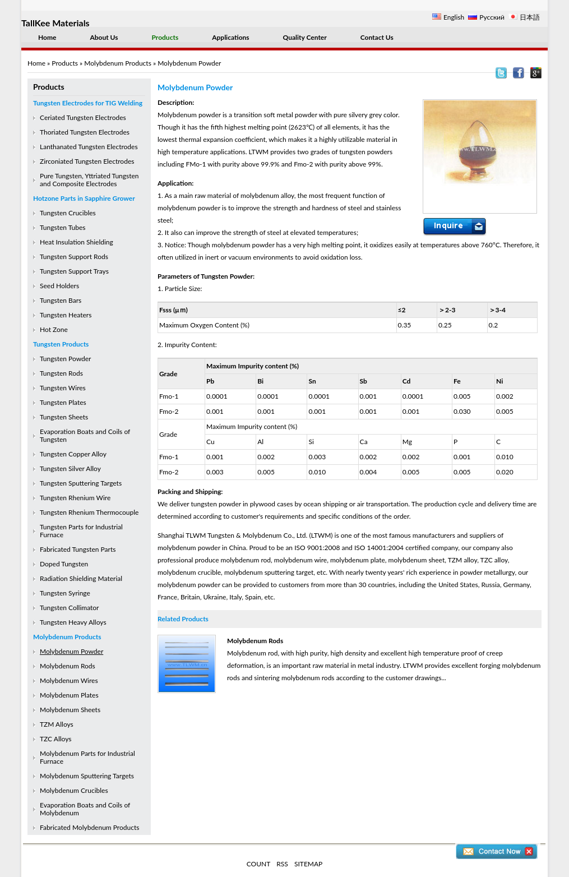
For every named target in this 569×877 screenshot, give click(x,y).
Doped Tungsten (64, 564)
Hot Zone (54, 329)
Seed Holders (59, 285)
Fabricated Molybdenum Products (89, 827)
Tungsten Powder (65, 358)
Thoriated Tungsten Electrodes (84, 132)
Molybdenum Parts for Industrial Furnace (87, 757)
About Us (104, 37)
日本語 (530, 17)
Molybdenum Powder (71, 651)
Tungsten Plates (63, 402)
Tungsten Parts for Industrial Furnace (81, 531)
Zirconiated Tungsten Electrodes (87, 161)
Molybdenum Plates (69, 695)
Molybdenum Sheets (70, 709)
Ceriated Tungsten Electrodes (83, 117)
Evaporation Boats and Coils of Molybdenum (85, 809)
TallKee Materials (55, 22)
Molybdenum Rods (67, 666)
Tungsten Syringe (65, 593)
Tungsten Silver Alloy (70, 468)
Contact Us (377, 37)
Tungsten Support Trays (74, 271)
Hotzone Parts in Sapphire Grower (84, 198)
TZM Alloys (56, 724)
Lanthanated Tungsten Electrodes (89, 146)
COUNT (259, 864)
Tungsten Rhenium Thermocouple (89, 512)
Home (47, 37)
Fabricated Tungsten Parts (77, 549)
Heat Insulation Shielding (76, 242)
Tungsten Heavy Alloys (73, 622)
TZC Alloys (55, 739)
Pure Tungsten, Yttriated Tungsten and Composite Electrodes (89, 180)
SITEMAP (308, 864)
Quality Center (305, 37)
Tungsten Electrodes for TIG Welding (87, 103)
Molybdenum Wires (69, 680)
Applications (230, 37)
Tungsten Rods (61, 373)
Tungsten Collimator (69, 607)
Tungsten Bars (60, 300)
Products (165, 37)
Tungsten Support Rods (74, 256)
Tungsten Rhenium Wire (75, 497)
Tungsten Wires (63, 388)
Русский (492, 17)
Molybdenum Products (117, 63)
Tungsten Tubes (62, 227)
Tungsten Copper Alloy (73, 454)
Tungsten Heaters (65, 315)
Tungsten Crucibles (68, 213)
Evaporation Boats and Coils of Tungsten (85, 435)
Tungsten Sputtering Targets (81, 483)
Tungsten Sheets (64, 417)
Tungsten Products (61, 344)
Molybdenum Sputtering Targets (87, 776)
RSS (282, 864)
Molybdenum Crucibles (74, 790)
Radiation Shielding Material (81, 578)
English (453, 17)
